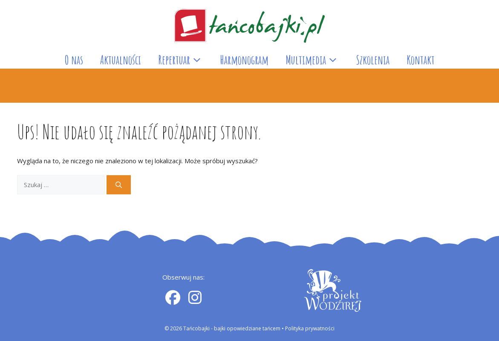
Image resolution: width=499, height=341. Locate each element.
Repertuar (184, 60)
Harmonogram (244, 59)
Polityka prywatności (310, 328)
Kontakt (421, 59)
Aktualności (120, 59)
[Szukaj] (119, 184)
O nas (74, 59)
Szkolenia (372, 59)
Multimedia (316, 60)
